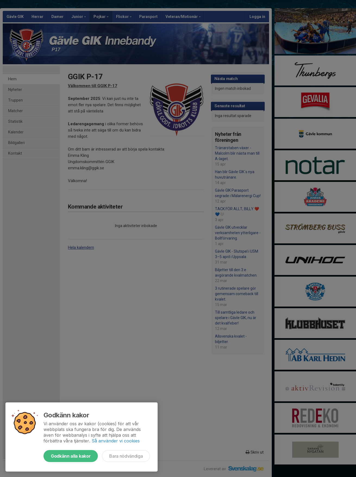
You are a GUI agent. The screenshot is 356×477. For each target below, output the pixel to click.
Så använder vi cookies (116, 441)
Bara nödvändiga (126, 456)
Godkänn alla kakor (70, 456)
